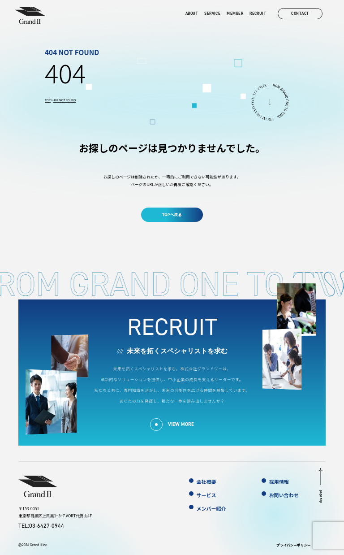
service (212, 13)
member (235, 13)
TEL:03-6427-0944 (41, 525)
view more (181, 424)
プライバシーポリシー (293, 545)
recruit (257, 13)
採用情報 (279, 481)
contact (300, 13)
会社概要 (206, 481)
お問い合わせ (284, 495)
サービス (206, 495)
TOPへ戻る (172, 214)
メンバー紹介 (211, 508)
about (191, 13)
